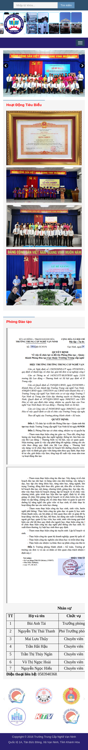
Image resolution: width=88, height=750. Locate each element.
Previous (6, 66)
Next (82, 66)
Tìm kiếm (66, 5)
